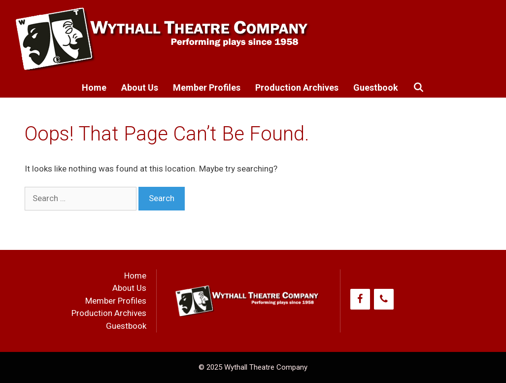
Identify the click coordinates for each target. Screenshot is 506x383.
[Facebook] (360, 299)
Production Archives (296, 87)
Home (94, 87)
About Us (139, 87)
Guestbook (375, 87)
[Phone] (384, 299)
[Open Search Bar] (418, 88)
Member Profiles (206, 87)
